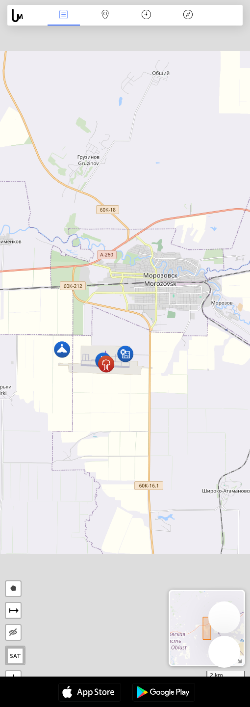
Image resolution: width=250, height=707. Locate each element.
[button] (106, 364)
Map (105, 15)
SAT (15, 656)
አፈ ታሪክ (188, 15)
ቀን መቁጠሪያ (146, 15)
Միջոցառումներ (64, 15)
